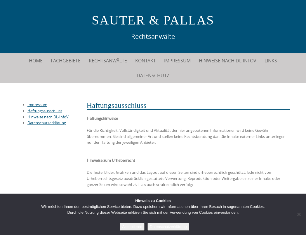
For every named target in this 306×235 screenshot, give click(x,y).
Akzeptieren (132, 227)
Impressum (177, 60)
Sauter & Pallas (153, 20)
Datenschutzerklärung (46, 122)
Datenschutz (153, 75)
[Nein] (299, 214)
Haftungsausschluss (44, 110)
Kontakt (145, 60)
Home (36, 60)
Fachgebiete (66, 60)
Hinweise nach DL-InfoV (227, 60)
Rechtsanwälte (108, 60)
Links (271, 60)
